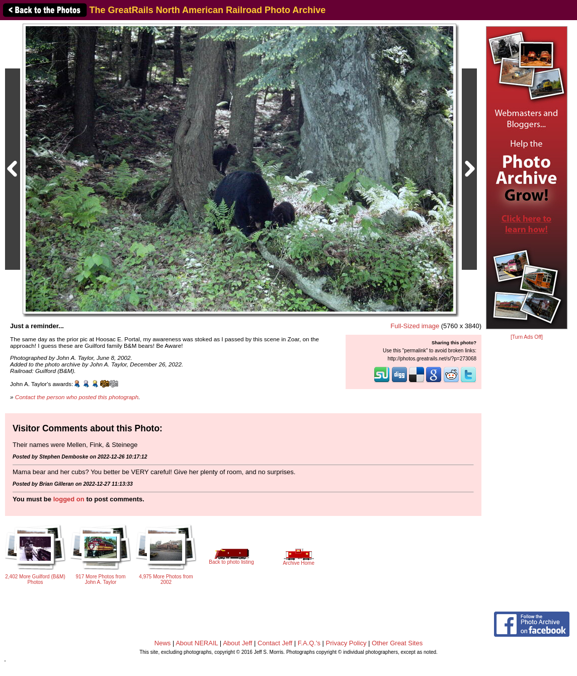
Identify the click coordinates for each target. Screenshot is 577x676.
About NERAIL (197, 643)
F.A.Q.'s (309, 643)
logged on (69, 499)
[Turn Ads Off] (527, 337)
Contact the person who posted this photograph (77, 397)
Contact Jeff (275, 643)
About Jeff (237, 643)
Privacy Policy (346, 643)
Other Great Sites (397, 643)
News (162, 643)
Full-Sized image (414, 326)
